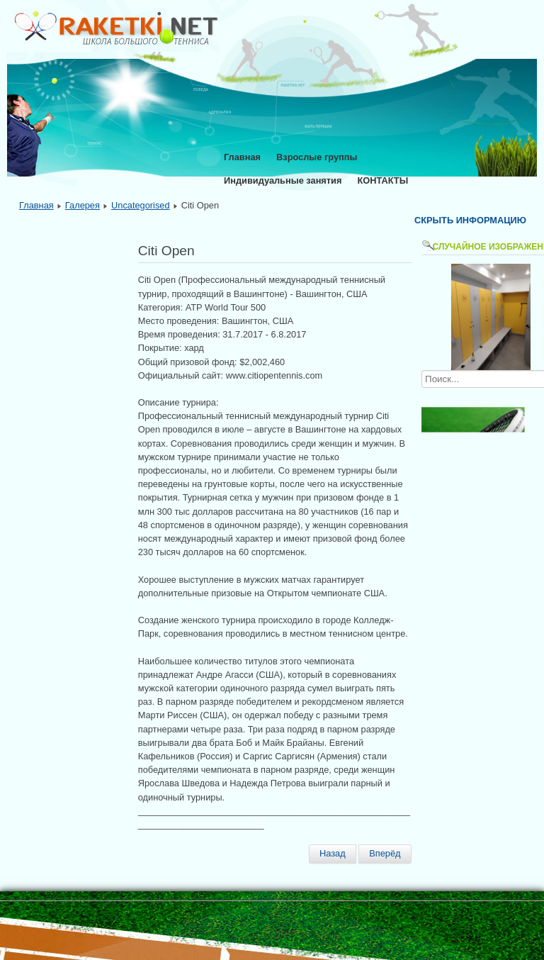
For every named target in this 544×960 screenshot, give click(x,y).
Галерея (82, 205)
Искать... (421, 370)
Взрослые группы (316, 157)
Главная (242, 157)
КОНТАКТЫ (382, 180)
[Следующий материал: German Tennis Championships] (384, 853)
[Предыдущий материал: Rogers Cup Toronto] (332, 853)
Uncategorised (140, 205)
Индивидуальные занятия (282, 180)
